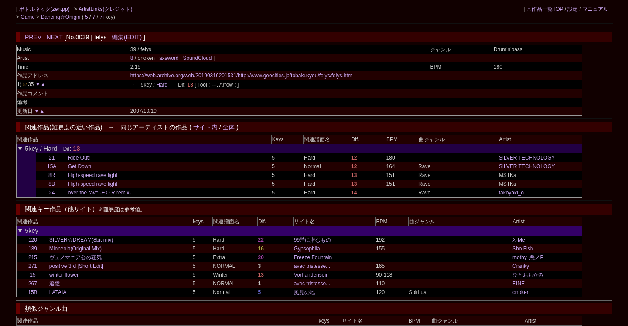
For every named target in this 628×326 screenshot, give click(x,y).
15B (32, 292)
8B (51, 184)
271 (32, 266)
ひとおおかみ (528, 275)
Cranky (520, 266)
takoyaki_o (511, 193)
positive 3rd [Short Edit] (76, 266)
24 (52, 193)
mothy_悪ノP (527, 257)
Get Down (79, 166)
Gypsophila (307, 249)
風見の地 (304, 292)
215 (32, 257)
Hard (161, 85)
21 (52, 158)
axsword (169, 58)
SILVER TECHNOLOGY (527, 158)
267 (32, 284)
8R (51, 175)
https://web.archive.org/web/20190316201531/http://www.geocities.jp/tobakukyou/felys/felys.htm (241, 76)
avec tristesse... (312, 266)
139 (32, 249)
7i (102, 17)
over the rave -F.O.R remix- (99, 193)
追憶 (54, 284)
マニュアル (595, 9)
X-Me (518, 240)
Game (28, 17)
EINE (518, 284)
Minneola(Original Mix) (75, 249)
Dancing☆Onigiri (61, 17)
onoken (520, 292)
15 (32, 275)
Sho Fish (522, 249)
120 (32, 240)
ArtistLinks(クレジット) (105, 9)
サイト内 (205, 127)
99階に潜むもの (312, 240)
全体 (228, 127)
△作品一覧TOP (544, 9)
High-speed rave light (92, 175)
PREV (33, 37)
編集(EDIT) (127, 37)
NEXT (55, 37)
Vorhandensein (311, 275)
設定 (572, 9)
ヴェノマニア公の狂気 (75, 257)
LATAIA (58, 292)
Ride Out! (79, 158)
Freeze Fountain (313, 257)
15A (51, 166)
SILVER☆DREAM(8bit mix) (81, 240)
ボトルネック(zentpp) (45, 9)
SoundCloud (197, 58)
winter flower (63, 275)
